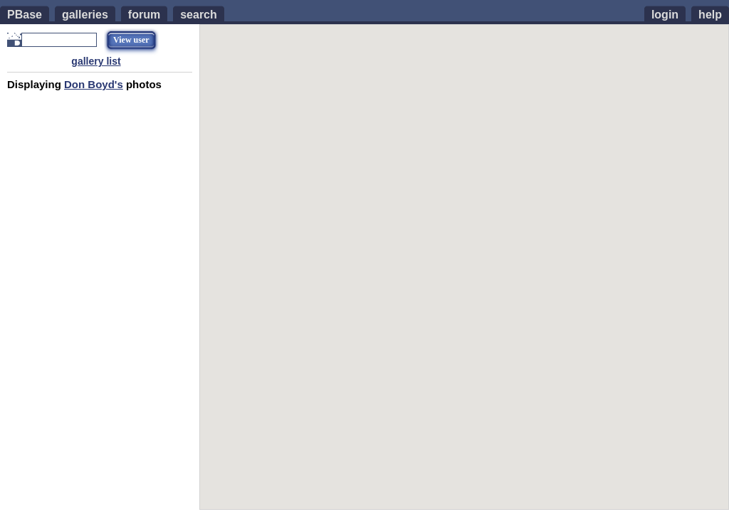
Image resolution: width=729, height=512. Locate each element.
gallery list (95, 61)
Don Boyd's (93, 84)
